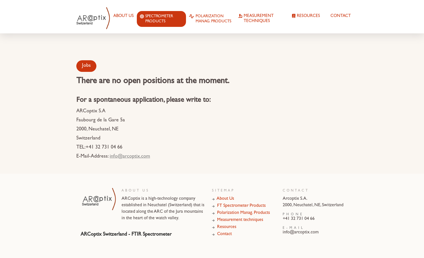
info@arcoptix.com (130, 156)
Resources (306, 16)
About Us (123, 16)
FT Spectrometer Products (239, 206)
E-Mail (294, 228)
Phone (293, 214)
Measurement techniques (256, 19)
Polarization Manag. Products (210, 19)
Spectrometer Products (156, 19)
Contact (340, 16)
